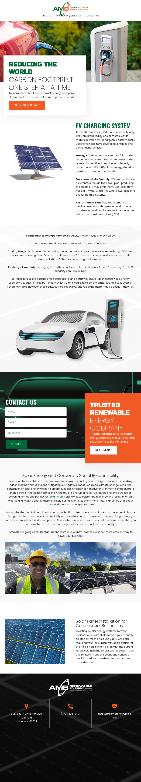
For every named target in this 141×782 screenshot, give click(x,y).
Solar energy (57, 496)
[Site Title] (70, 6)
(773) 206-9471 (70, 714)
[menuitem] (47, 15)
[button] (40, 568)
